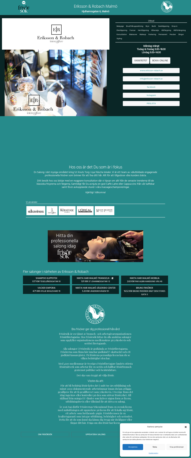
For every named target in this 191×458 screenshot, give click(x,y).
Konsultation (122, 34)
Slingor (180, 34)
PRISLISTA (151, 103)
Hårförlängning (178, 30)
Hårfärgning (165, 30)
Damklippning (163, 26)
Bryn (147, 26)
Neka (155, 447)
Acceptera (132, 447)
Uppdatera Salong (95, 431)
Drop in (174, 26)
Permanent (162, 34)
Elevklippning (122, 30)
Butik (153, 26)
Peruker (172, 34)
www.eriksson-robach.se (151, 70)
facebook (151, 87)
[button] (185, 426)
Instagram (151, 95)
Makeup (142, 34)
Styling (119, 38)
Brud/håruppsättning (134, 26)
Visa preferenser (177, 447)
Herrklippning (143, 30)
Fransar (132, 30)
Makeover (133, 34)
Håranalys (155, 30)
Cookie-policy (153, 453)
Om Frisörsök (45, 431)
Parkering (152, 34)
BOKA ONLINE (160, 61)
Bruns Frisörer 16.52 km (145, 291)
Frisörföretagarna (69, 336)
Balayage (120, 26)
